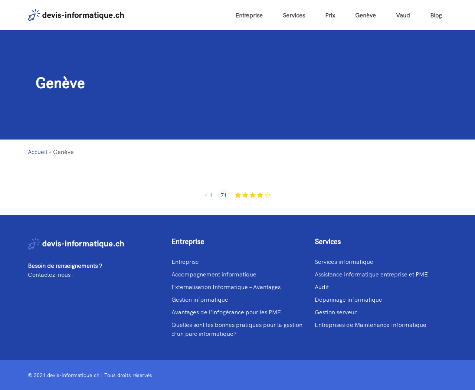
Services (294, 15)
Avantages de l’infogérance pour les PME (226, 312)
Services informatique (344, 261)
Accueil (37, 151)
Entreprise (249, 15)
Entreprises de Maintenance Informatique (370, 324)
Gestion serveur (336, 312)
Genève (365, 15)
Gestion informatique (199, 299)
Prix (330, 15)
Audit (322, 286)
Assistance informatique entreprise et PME (371, 274)
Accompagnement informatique (213, 274)
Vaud (403, 15)
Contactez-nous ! (51, 274)
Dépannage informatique (348, 299)
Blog (436, 15)
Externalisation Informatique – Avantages (226, 286)
